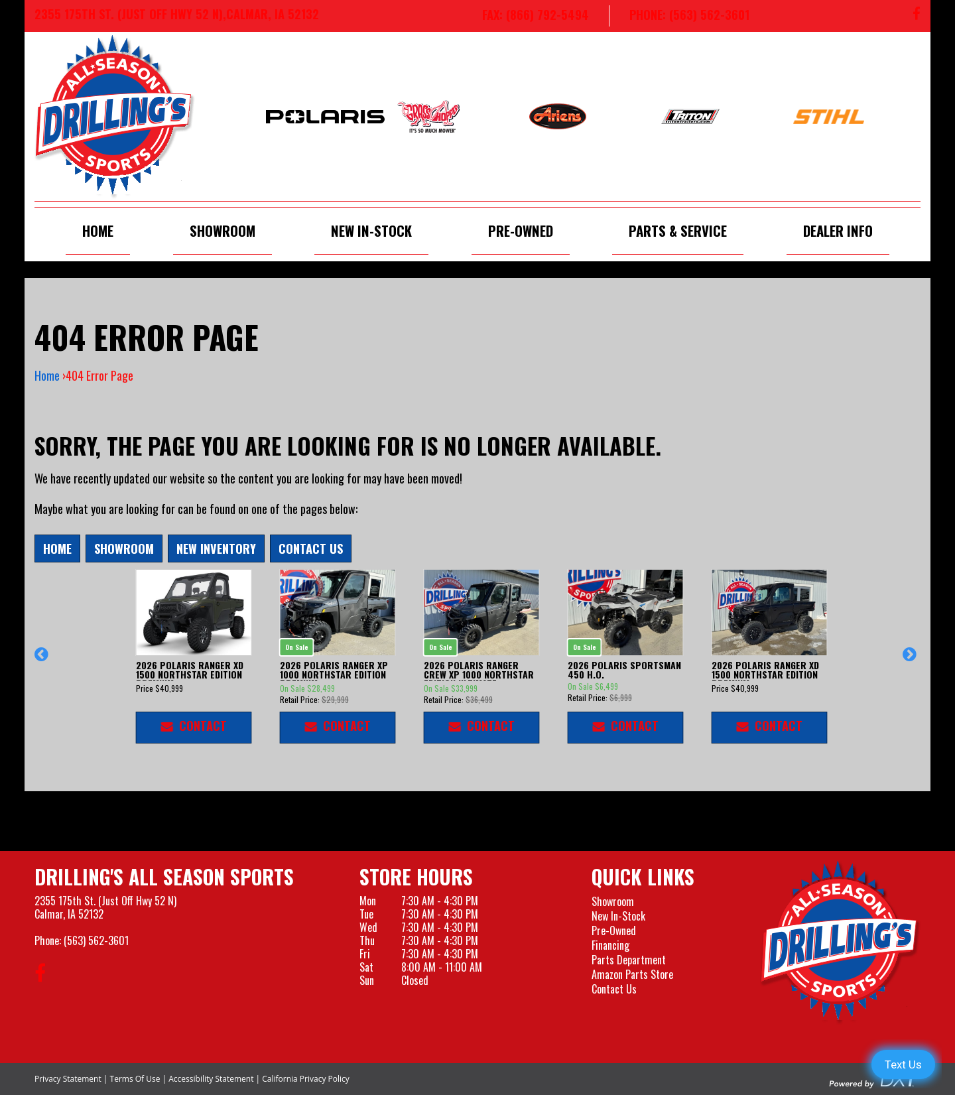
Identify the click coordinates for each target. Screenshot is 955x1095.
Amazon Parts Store (632, 974)
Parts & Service (678, 230)
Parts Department (629, 960)
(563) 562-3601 (96, 940)
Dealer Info (838, 230)
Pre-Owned (520, 230)
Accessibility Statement (210, 1078)
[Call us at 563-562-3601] (679, 16)
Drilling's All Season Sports (164, 876)
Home (97, 230)
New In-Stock (371, 230)
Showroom (222, 230)
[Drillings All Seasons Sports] (840, 942)
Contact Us (311, 548)
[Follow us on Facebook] (917, 16)
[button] (43, 660)
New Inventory (216, 548)
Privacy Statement (67, 1078)
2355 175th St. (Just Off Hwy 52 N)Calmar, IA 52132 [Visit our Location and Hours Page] (105, 907)
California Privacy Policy (306, 1078)
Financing (610, 945)
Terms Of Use (135, 1078)
